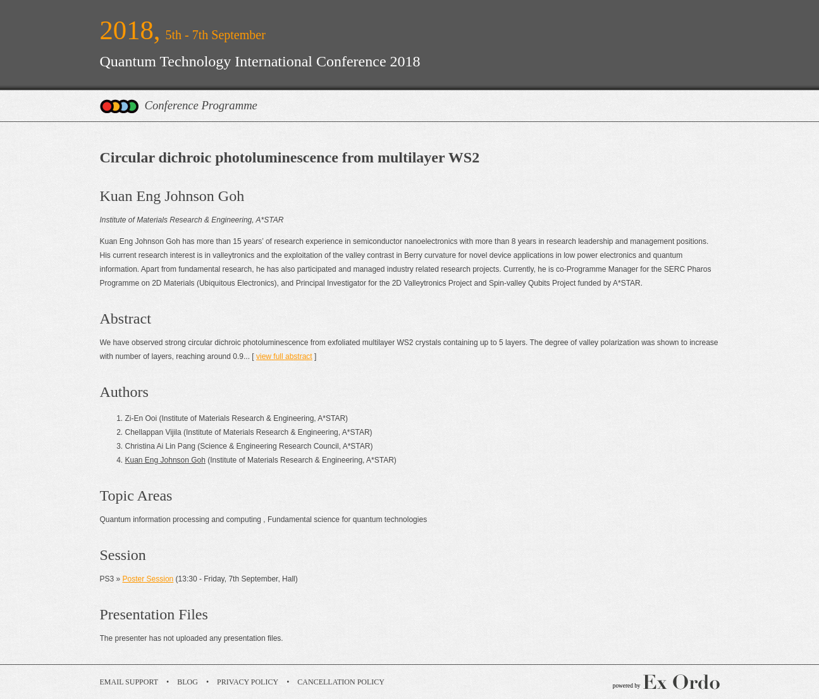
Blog (187, 682)
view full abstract (284, 356)
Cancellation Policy (341, 682)
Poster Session (148, 578)
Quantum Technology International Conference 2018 (260, 61)
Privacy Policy (247, 682)
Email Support (129, 682)
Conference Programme (201, 105)
